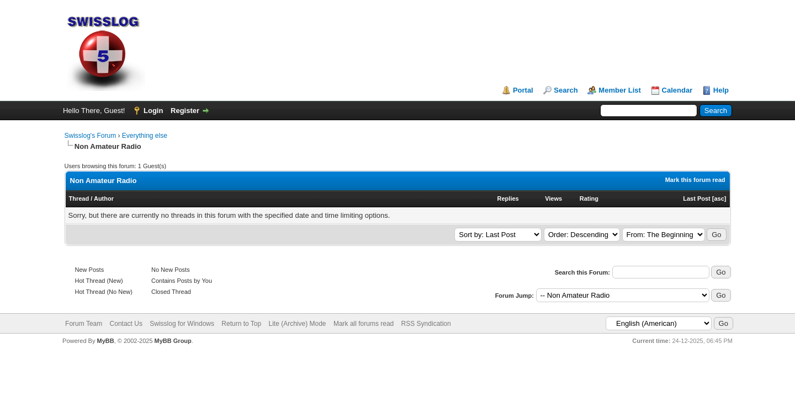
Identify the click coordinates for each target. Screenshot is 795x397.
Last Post (697, 198)
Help (721, 90)
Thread (79, 198)
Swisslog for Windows (182, 324)
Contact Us (126, 324)
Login (153, 110)
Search (565, 90)
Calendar (677, 90)
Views (553, 198)
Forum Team (83, 324)
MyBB (105, 340)
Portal (523, 90)
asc (719, 198)
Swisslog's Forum (90, 136)
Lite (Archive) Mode (297, 324)
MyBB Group (173, 340)
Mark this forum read (695, 179)
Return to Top (241, 324)
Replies (508, 198)
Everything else (144, 136)
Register (185, 110)
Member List (619, 90)
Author (104, 198)
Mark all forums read (363, 324)
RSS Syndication (426, 324)
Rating (589, 198)
